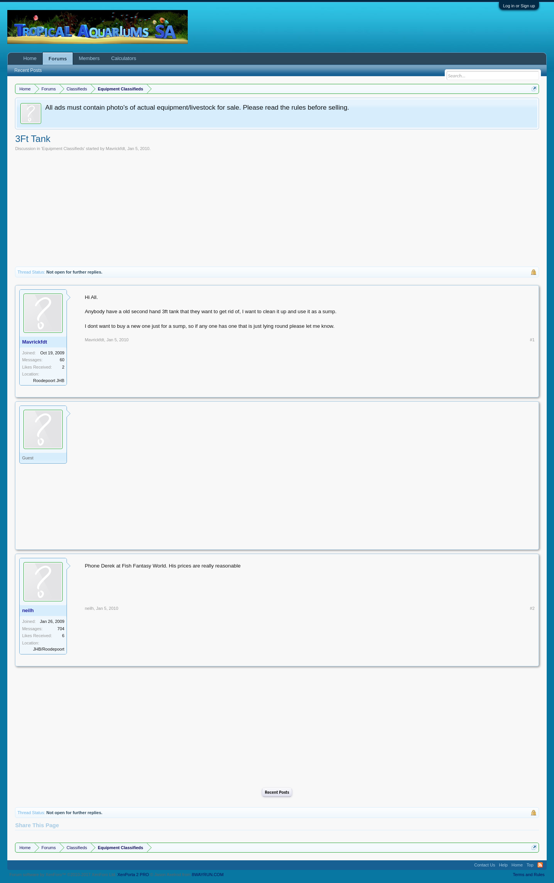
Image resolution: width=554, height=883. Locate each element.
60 (62, 359)
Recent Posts (277, 792)
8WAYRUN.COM (208, 874)
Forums (57, 59)
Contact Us (484, 865)
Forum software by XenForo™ (62, 874)
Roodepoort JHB (48, 380)
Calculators (123, 58)
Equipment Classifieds (63, 148)
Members (89, 58)
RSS (540, 865)
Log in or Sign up (519, 5)
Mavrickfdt (115, 148)
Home (30, 58)
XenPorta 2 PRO (133, 874)
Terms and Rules (529, 874)
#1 (532, 339)
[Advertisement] (277, 209)
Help (503, 865)
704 (60, 628)
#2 (532, 608)
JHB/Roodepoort (48, 649)
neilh (27, 610)
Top (530, 865)
